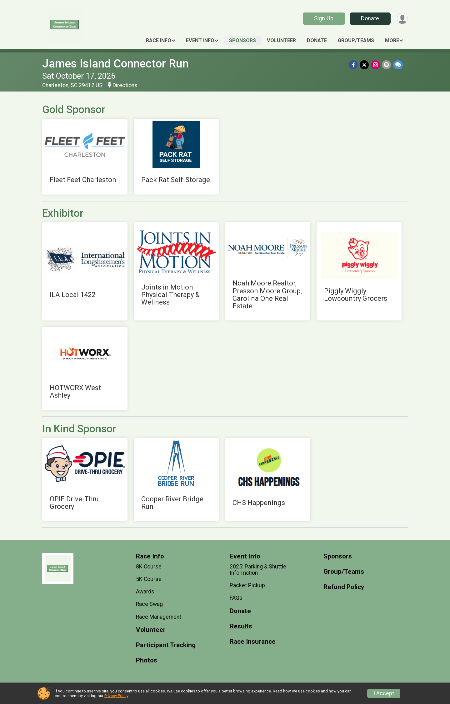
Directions (125, 85)
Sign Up (323, 18)
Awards (145, 591)
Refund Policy (343, 587)
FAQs (236, 598)
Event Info (200, 40)
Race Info (158, 40)
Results (241, 626)
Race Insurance (253, 641)
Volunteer (281, 40)
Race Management (158, 617)
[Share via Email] (386, 64)
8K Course (149, 566)
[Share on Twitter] (364, 64)
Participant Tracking (166, 645)
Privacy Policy (116, 695)
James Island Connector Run (115, 63)
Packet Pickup (247, 585)
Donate (370, 18)
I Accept (383, 693)
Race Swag (149, 604)
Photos (146, 660)
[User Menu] (402, 18)
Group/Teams (356, 40)
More (392, 40)
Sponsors (242, 40)
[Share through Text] (398, 64)
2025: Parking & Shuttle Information (258, 569)
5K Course (149, 579)
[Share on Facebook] (353, 64)
